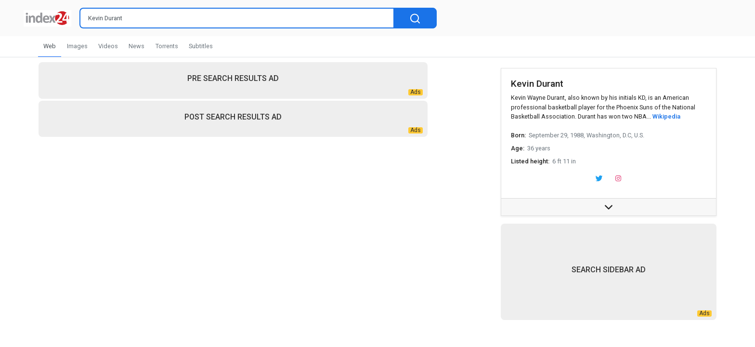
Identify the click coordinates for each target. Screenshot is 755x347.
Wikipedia (666, 116)
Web (49, 46)
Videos (108, 46)
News (136, 46)
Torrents (167, 46)
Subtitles (201, 46)
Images (77, 46)
